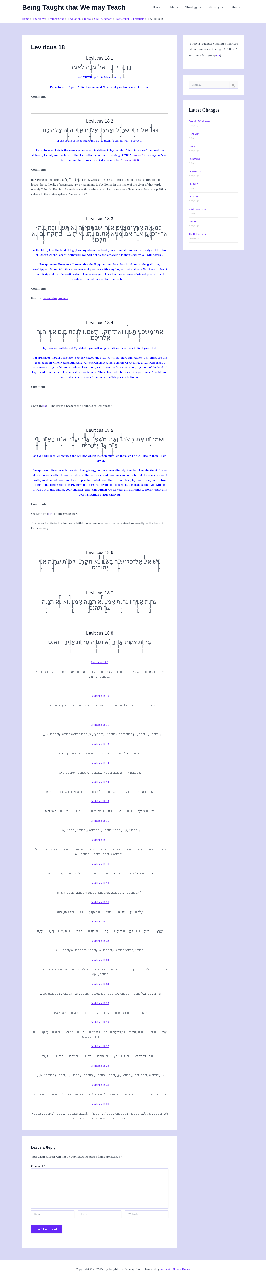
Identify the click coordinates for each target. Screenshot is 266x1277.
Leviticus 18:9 (100, 662)
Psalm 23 (193, 196)
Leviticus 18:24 (100, 983)
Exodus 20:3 (131, 160)
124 (218, 55)
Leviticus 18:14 (100, 781)
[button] (181, 7)
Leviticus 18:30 (100, 1103)
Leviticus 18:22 (100, 940)
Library (236, 7)
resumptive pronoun (56, 298)
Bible (178, 7)
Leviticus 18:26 (100, 1021)
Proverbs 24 (195, 171)
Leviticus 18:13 (100, 762)
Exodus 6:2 (139, 155)
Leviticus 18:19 (100, 882)
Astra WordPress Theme (175, 1268)
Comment (38, 1164)
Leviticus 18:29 (100, 1083)
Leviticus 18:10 (100, 695)
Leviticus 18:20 (100, 901)
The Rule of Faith (197, 234)
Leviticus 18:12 (100, 743)
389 (44, 405)
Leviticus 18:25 (100, 1002)
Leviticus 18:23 (100, 959)
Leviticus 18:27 (100, 1045)
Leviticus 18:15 (100, 801)
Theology (197, 7)
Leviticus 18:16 (100, 820)
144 (50, 513)
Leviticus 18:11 (100, 724)
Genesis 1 (194, 221)
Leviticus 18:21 (100, 920)
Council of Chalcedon (199, 121)
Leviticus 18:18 (100, 863)
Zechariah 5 (194, 159)
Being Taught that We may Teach (74, 7)
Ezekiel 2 (193, 184)
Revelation (194, 133)
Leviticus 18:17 (100, 839)
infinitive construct (197, 209)
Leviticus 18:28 (100, 1064)
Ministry (218, 7)
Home (163, 7)
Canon (192, 146)
